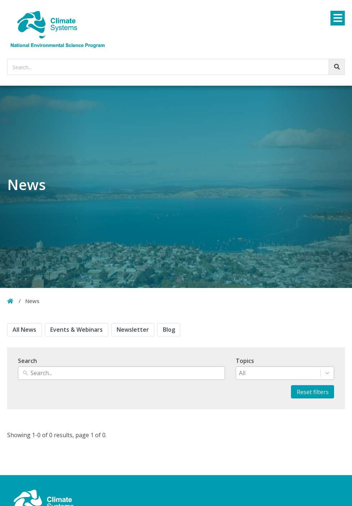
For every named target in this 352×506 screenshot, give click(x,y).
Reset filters (313, 392)
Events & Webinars (76, 330)
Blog (169, 330)
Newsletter (133, 330)
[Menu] (337, 18)
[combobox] (278, 373)
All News (24, 330)
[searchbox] (176, 67)
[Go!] (337, 67)
